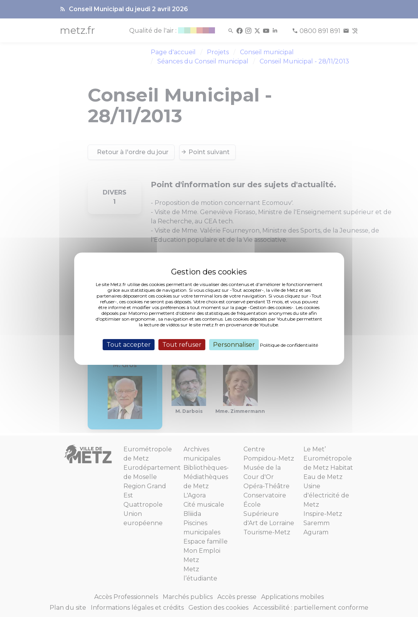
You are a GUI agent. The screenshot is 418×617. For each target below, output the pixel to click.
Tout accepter (129, 344)
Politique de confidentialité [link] (289, 345)
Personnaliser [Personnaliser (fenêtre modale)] (234, 344)
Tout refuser (182, 344)
